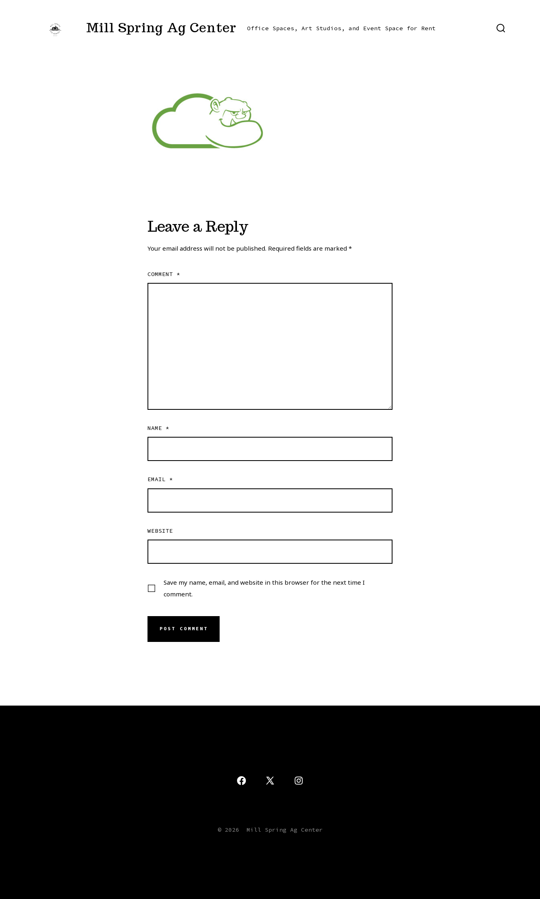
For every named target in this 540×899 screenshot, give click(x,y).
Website (160, 530)
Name (158, 428)
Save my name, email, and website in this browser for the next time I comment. (264, 588)
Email (160, 479)
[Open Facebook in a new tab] (241, 780)
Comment (163, 274)
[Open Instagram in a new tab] (298, 780)
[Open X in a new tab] (270, 780)
